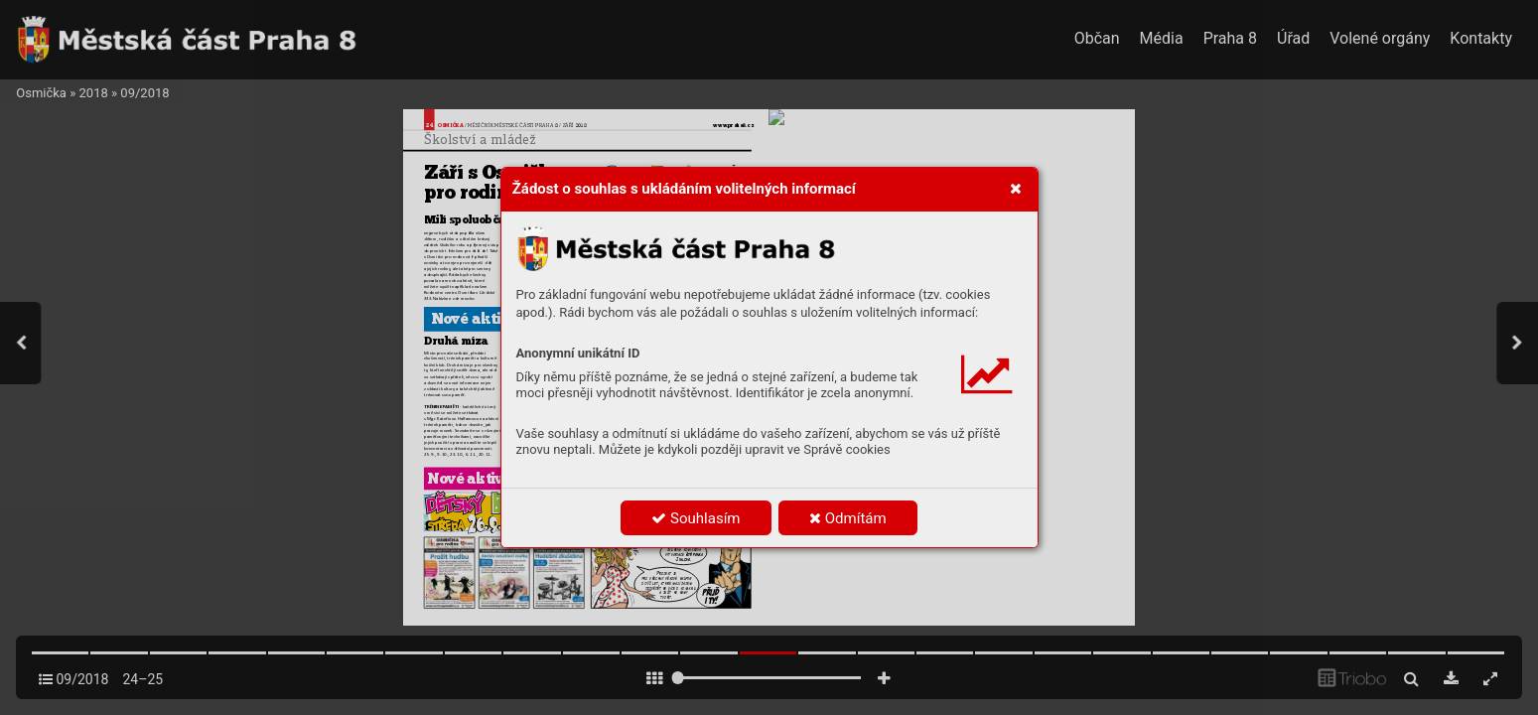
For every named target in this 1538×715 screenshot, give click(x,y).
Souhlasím (695, 518)
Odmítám (848, 518)
